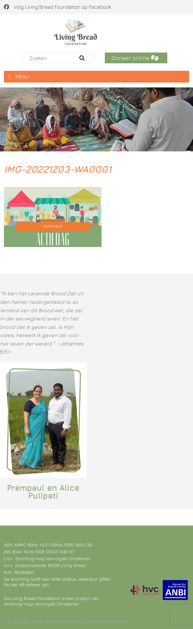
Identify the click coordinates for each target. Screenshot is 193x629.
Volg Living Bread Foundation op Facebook (57, 7)
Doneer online (135, 57)
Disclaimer (116, 621)
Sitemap (93, 621)
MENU (19, 77)
